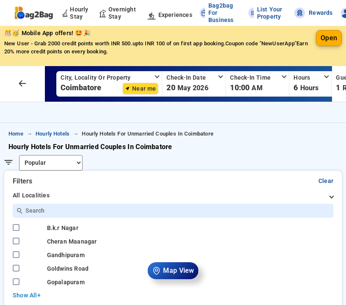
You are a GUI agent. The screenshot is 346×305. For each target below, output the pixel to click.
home (15, 133)
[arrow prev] (22, 84)
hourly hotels (52, 133)
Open (329, 38)
